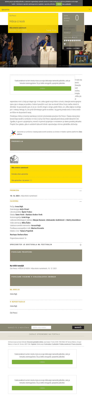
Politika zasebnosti (65, 344)
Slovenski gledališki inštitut (35, 342)
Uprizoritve (46, 9)
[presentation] (68, 327)
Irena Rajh (13, 294)
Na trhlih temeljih (17, 266)
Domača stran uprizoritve (20, 174)
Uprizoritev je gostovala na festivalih (46, 245)
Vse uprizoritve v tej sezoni (20, 180)
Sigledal (33, 344)
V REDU (59, 4)
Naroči (78, 327)
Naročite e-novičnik (18, 328)
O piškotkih (55, 344)
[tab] (46, 190)
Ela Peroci (13, 313)
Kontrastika (47, 344)
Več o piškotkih (66, 4)
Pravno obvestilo (76, 344)
